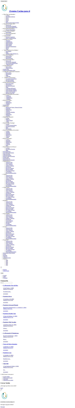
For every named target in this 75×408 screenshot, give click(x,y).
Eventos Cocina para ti (15, 11)
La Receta (8, 144)
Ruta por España (9, 169)
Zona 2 (7, 19)
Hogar (7, 49)
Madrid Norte (9, 97)
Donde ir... (8, 119)
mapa (7, 21)
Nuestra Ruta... (9, 56)
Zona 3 (7, 20)
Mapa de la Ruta (9, 58)
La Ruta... (8, 15)
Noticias (5, 259)
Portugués (5, 278)
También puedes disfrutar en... (12, 53)
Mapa (7, 52)
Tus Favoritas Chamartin (11, 26)
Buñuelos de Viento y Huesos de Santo (14, 107)
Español (5, 275)
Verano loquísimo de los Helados (10, 50)
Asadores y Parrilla (10, 165)
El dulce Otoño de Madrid (9, 31)
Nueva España (6, 213)
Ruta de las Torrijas (7, 100)
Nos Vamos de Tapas (10, 210)
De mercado (8, 167)
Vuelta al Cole (7, 35)
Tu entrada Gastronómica (11, 78)
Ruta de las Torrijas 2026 (9, 23)
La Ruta (7, 118)
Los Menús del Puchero (8, 152)
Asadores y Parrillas (10, 192)
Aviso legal (5, 379)
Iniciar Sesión (6, 270)
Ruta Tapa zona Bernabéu (9, 14)
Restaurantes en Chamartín (8, 160)
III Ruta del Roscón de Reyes (9, 82)
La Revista (8, 76)
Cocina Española (9, 220)
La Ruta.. (8, 131)
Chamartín (8, 96)
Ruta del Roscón (6, 158)
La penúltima (8, 198)
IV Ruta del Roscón (7, 65)
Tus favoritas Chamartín (11, 62)
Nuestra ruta (8, 25)
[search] (6, 282)
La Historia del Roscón (11, 88)
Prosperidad (6, 239)
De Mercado (8, 180)
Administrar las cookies (8, 380)
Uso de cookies (6, 376)
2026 (7, 260)
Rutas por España (9, 195)
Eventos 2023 (6, 105)
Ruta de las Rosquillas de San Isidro (11, 94)
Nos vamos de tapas (10, 183)
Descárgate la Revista (10, 16)
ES (2, 273)
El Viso (5, 226)
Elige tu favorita (9, 68)
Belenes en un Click (10, 93)
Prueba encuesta (7, 257)
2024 (7, 262)
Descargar (3, 406)
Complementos (9, 41)
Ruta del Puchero (6, 151)
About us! (5, 256)
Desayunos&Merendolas (11, 173)
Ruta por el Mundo (10, 168)
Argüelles (8, 99)
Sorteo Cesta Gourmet (10, 91)
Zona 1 (7, 17)
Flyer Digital (8, 128)
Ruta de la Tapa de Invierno (9, 156)
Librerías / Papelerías (10, 37)
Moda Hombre (9, 44)
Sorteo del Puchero (7, 155)
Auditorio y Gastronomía (9, 77)
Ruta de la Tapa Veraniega (9, 123)
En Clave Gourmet (10, 80)
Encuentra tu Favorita (10, 149)
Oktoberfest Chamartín (8, 117)
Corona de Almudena (10, 112)
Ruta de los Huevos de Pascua (9, 146)
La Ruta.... (8, 139)
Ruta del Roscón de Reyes (9, 28)
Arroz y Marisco (9, 164)
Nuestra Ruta (8, 66)
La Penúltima (8, 171)
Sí (2, 388)
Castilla (5, 174)
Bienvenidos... (9, 72)
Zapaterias (8, 40)
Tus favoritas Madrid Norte (11, 27)
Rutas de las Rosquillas (8, 54)
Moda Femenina (9, 43)
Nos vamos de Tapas (10, 170)
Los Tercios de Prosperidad (9, 33)
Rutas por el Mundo (10, 182)
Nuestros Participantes (10, 29)
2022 (7, 265)
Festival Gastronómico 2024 (9, 70)
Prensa (4, 254)
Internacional (8, 222)
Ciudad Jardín (6, 187)
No (1, 388)
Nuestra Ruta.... (9, 84)
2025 (7, 261)
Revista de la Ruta (9, 83)
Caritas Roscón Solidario (11, 89)
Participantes (8, 32)
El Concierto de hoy (10, 81)
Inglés (4, 276)
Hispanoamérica (7, 161)
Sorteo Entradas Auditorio (11, 90)
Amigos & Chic (9, 162)
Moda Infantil (9, 45)
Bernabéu (5, 200)
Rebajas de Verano (8, 39)
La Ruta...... (8, 95)
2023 (7, 263)
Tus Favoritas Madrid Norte (12, 63)
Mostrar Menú (4, 1)
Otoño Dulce (6, 106)
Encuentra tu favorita (10, 86)
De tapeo (8, 223)
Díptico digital (9, 120)
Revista (8, 136)
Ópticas (7, 47)
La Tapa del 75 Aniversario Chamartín (11, 71)
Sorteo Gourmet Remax (11, 125)
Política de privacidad (7, 377)
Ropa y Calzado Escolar (11, 38)
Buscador (5, 255)
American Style (9, 163)
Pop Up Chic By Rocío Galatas (12, 22)
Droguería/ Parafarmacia (11, 46)
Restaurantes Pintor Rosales (9, 253)
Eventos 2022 (6, 157)
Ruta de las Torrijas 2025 (8, 59)
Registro (5, 269)
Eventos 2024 (6, 69)
